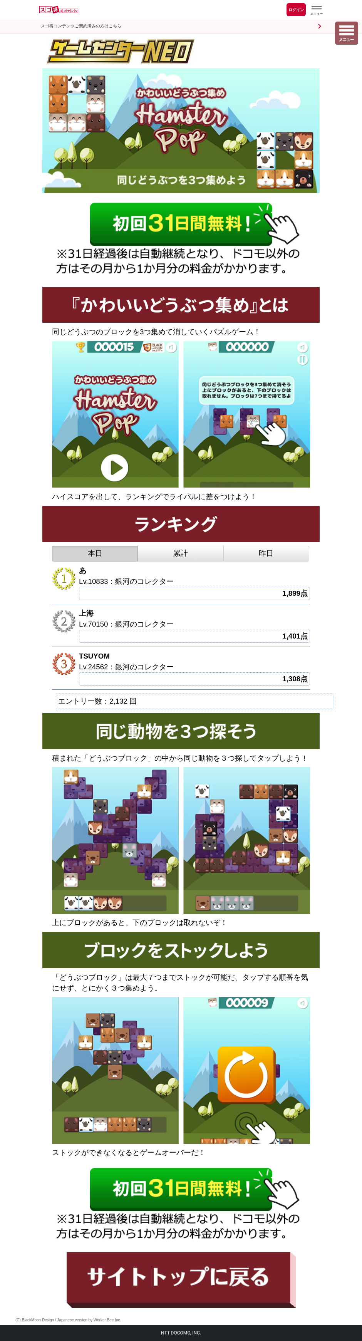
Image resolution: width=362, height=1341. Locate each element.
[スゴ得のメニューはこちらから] (316, 10)
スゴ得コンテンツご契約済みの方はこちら (81, 25)
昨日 (266, 553)
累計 (180, 553)
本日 (95, 553)
